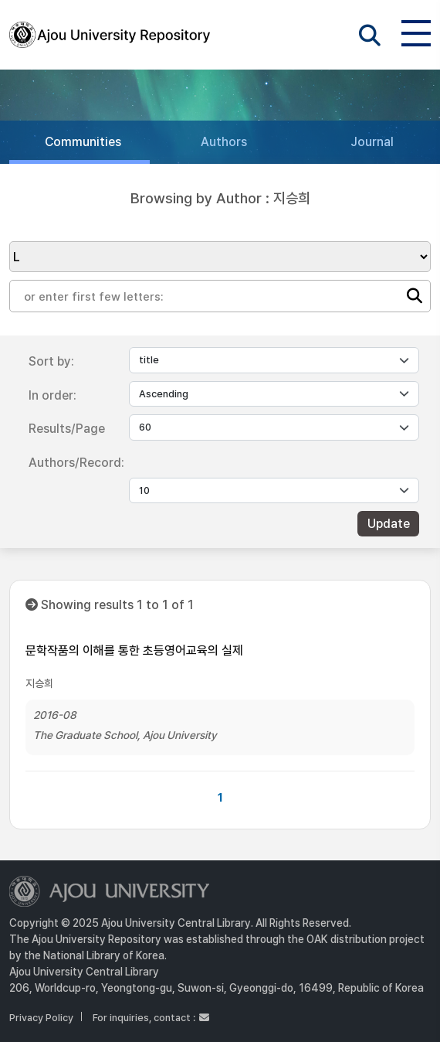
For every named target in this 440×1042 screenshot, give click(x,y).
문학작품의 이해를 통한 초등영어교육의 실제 (134, 650)
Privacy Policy (41, 1017)
